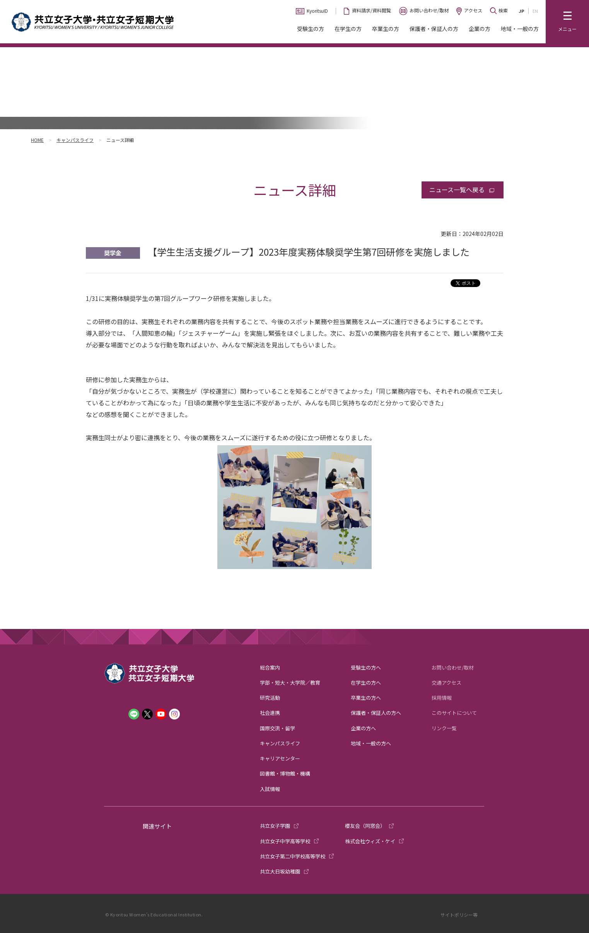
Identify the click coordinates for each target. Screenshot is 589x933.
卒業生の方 (385, 28)
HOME (37, 140)
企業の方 (479, 28)
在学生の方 (348, 28)
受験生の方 (310, 28)
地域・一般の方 (520, 28)
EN (535, 11)
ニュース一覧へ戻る (457, 189)
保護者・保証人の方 (434, 28)
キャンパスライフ (75, 140)
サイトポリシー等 (459, 914)
